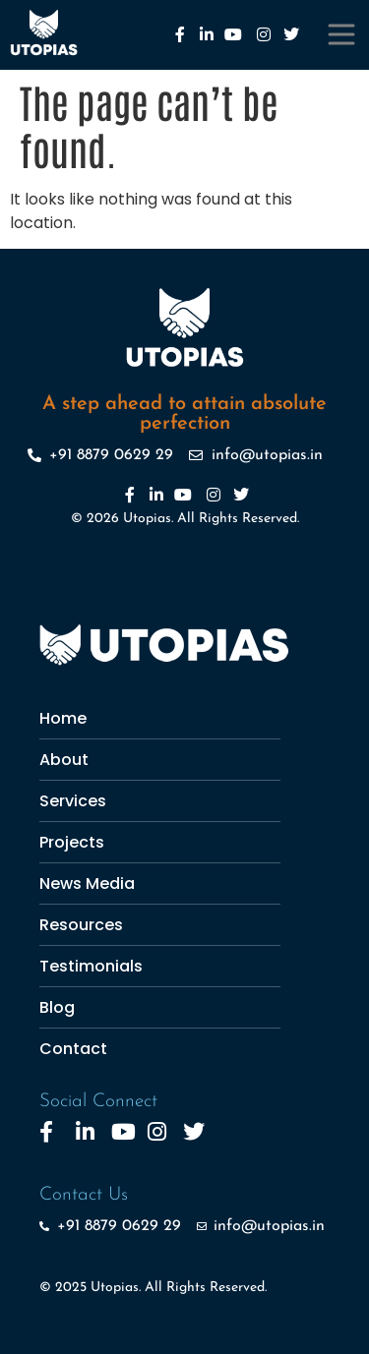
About (64, 759)
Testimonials (91, 966)
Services (72, 801)
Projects (71, 842)
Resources (81, 924)
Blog (57, 1007)
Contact (73, 1048)
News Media (87, 883)
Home (63, 718)
